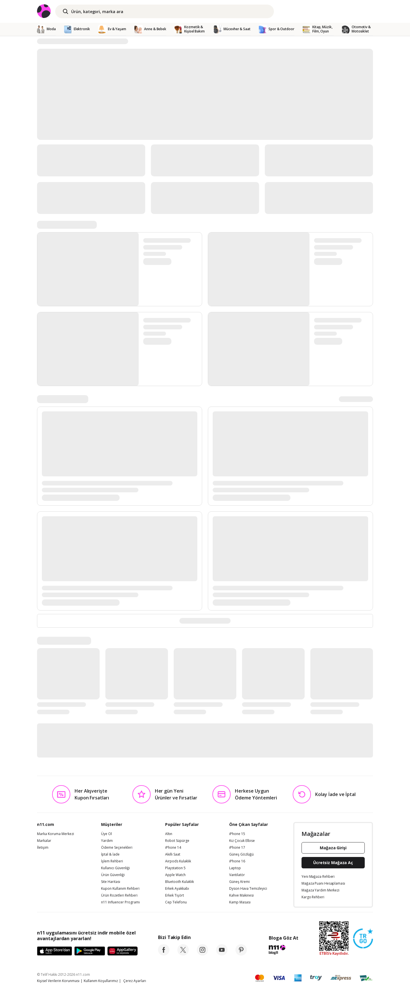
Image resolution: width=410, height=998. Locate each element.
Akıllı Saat (172, 854)
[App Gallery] (122, 951)
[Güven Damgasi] (363, 938)
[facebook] (163, 954)
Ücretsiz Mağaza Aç (333, 862)
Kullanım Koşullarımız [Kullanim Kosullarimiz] (101, 980)
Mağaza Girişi (333, 847)
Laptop (235, 868)
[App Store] (54, 951)
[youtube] (221, 954)
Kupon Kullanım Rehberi (120, 888)
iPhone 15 (237, 834)
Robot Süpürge (177, 840)
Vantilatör (237, 875)
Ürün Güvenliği (113, 875)
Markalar (44, 840)
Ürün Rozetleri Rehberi (119, 895)
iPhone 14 (173, 847)
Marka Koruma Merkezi (55, 834)
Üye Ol (106, 834)
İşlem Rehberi (112, 861)
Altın (168, 834)
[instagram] (202, 954)
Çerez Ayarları (134, 980)
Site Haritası (110, 881)
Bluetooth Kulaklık (179, 881)
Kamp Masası (240, 902)
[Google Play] (89, 951)
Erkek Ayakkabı (177, 888)
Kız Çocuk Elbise (242, 840)
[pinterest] (241, 954)
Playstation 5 (175, 868)
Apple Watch (175, 875)
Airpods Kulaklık (178, 861)
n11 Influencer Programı (120, 902)
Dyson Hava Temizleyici (248, 888)
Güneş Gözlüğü (241, 854)
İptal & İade (110, 854)
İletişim (42, 847)
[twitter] (183, 954)
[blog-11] (283, 950)
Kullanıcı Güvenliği (115, 868)
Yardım (107, 840)
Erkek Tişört (174, 895)
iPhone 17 (237, 847)
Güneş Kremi (239, 881)
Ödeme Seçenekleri (116, 847)
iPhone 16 (237, 861)
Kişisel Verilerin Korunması (58, 980)
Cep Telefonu (176, 902)
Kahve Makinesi (241, 895)
